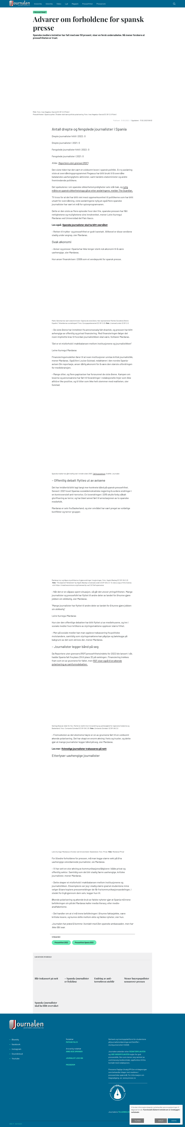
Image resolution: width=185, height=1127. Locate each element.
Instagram (16, 1049)
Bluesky (15, 1039)
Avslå (160, 1121)
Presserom (101, 4)
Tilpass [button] (138, 1121)
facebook (16, 1044)
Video (59, 4)
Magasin (75, 4)
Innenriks (38, 4)
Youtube (15, 1058)
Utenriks (49, 4)
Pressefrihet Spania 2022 (84, 942)
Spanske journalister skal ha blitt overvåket (85, 224)
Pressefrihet (87, 4)
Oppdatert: (135, 120)
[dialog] (156, 1115)
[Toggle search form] (174, 3)
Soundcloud (17, 1053)
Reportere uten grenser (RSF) (73, 163)
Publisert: (117, 120)
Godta (174, 1121)
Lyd (66, 4)
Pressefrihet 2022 (61, 942)
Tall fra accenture (99, 474)
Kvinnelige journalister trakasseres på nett (84, 748)
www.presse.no (129, 1078)
